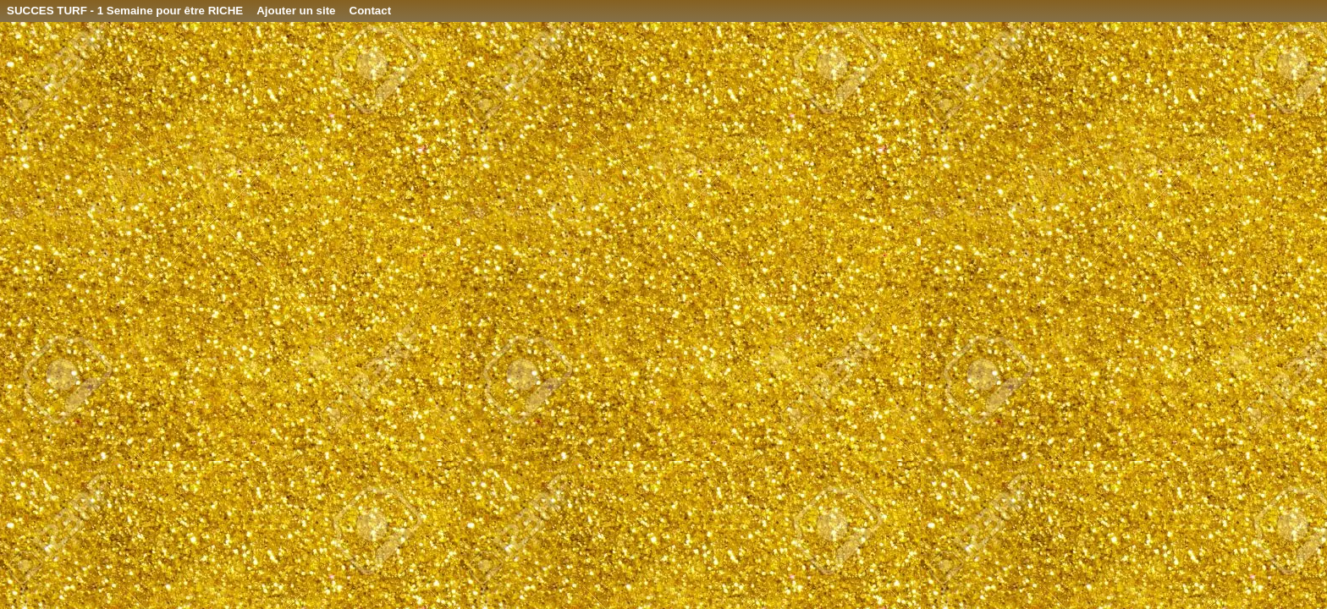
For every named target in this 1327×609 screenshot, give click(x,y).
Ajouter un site (295, 10)
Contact (371, 10)
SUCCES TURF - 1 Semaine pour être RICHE (125, 10)
